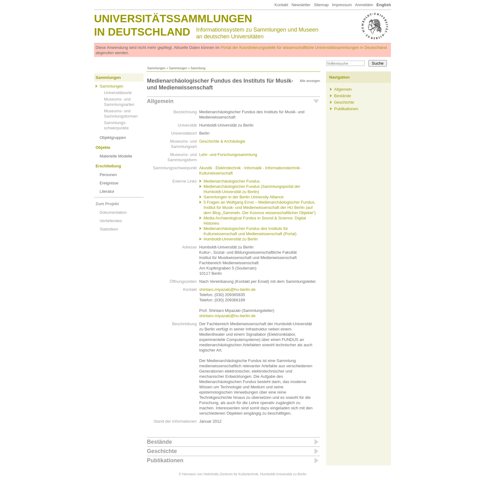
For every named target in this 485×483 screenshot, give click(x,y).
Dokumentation (113, 212)
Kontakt (281, 4)
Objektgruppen (113, 137)
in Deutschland (142, 32)
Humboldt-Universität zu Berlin (231, 239)
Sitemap (321, 4)
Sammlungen (156, 68)
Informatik (253, 168)
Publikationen (165, 460)
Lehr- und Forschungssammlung (228, 154)
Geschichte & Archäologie (222, 141)
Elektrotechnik (228, 168)
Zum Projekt (107, 203)
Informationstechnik (282, 168)
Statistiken (109, 229)
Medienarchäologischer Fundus (232, 181)
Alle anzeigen (310, 81)
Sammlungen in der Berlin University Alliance (244, 197)
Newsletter (300, 4)
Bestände (159, 442)
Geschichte (162, 451)
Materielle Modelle (116, 156)
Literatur (107, 191)
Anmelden (364, 4)
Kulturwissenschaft (216, 173)
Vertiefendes (111, 220)
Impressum (342, 4)
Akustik (205, 168)
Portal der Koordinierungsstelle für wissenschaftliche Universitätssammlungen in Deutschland (304, 47)
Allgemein (160, 101)
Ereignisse (109, 183)
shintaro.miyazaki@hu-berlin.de (227, 289)
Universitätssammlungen (173, 18)
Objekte (103, 147)
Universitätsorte (118, 92)
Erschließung (108, 166)
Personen (108, 174)
